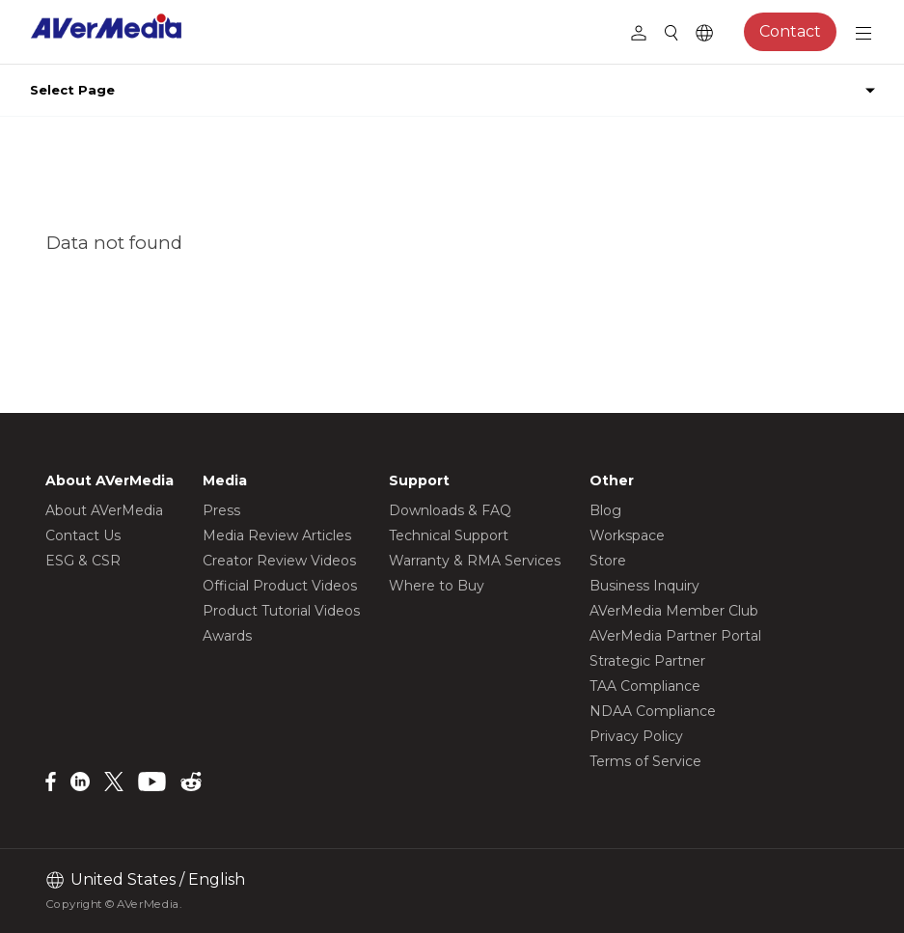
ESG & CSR (83, 560)
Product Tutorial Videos (281, 610)
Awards (227, 636)
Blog (605, 510)
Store (607, 560)
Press (221, 510)
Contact (790, 31)
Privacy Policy (636, 736)
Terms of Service (645, 761)
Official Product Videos (280, 585)
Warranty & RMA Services (475, 560)
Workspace (627, 535)
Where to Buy (436, 585)
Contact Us (83, 535)
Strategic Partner (647, 661)
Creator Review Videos (279, 560)
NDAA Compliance (652, 711)
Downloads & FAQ (450, 510)
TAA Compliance (644, 686)
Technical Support (448, 535)
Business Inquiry (644, 585)
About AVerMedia (104, 510)
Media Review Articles (277, 535)
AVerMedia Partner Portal (675, 636)
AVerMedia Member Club (673, 610)
